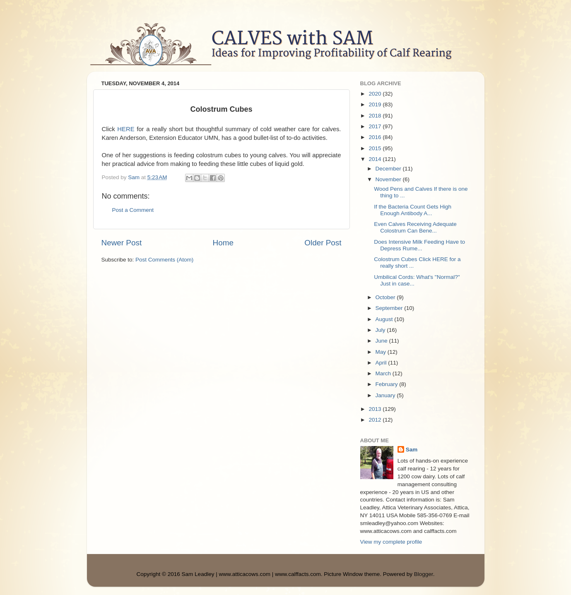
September (390, 308)
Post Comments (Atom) (164, 260)
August (385, 319)
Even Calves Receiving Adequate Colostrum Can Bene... (415, 227)
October (386, 297)
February (388, 384)
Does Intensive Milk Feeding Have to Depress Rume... (419, 245)
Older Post (322, 242)
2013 (376, 409)
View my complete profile (391, 542)
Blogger (423, 574)
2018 (376, 116)
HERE (125, 129)
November (389, 179)
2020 (376, 94)
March (384, 373)
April (382, 363)
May (382, 352)
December (389, 169)
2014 (376, 159)
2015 (376, 148)
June (382, 341)
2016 (376, 137)
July (381, 330)
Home (223, 242)
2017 (376, 126)
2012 (376, 420)
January (386, 395)
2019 (376, 104)
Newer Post (121, 242)
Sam (412, 449)
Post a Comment (133, 210)
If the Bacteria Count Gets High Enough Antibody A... (412, 210)
